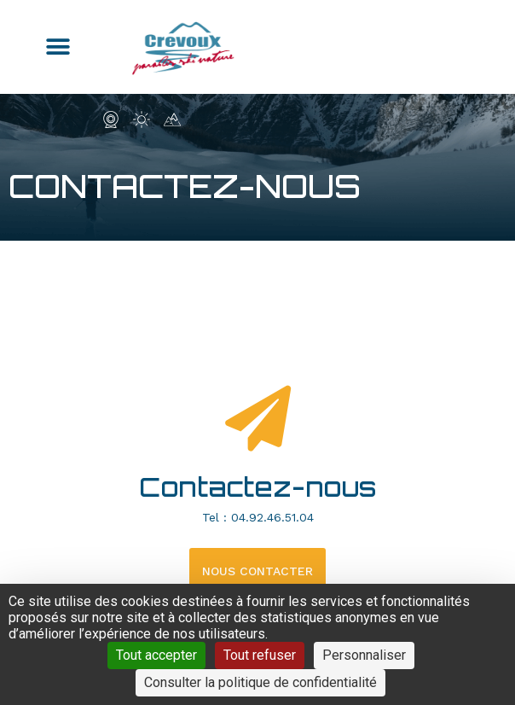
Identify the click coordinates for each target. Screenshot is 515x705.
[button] (58, 47)
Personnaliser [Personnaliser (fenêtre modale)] (364, 655)
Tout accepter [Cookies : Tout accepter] (156, 655)
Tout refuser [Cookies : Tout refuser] (259, 655)
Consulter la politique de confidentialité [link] (260, 682)
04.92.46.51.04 (272, 517)
